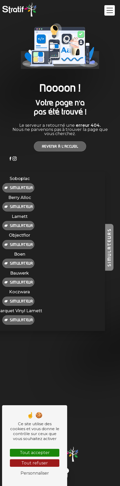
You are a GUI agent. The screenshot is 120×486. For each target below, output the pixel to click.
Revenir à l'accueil (60, 146)
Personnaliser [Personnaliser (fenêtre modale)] (35, 473)
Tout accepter (35, 452)
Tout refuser (34, 463)
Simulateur (18, 187)
